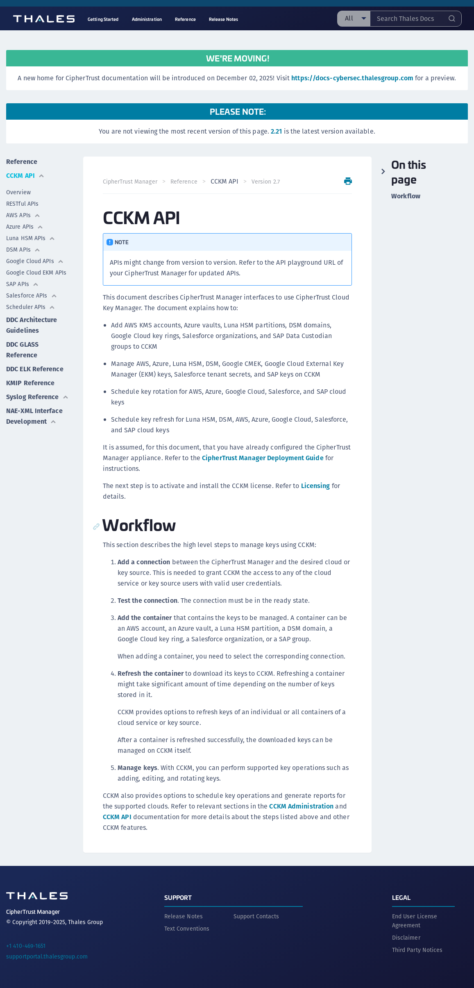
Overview (18, 192)
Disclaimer (406, 937)
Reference (21, 161)
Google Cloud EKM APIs (36, 272)
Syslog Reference (37, 397)
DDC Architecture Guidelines (31, 325)
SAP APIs (22, 284)
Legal (401, 897)
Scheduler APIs (30, 307)
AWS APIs (23, 215)
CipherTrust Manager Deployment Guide (263, 458)
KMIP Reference (30, 383)
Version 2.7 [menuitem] (266, 181)
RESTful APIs (22, 203)
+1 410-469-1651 (26, 946)
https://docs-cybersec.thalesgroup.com (352, 78)
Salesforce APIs (31, 295)
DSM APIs (23, 249)
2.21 (276, 131)
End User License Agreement (415, 920)
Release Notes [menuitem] (223, 19)
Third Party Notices (417, 950)
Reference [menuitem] (185, 19)
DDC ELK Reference (35, 369)
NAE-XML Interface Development (34, 416)
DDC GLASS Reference (22, 350)
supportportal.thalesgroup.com (47, 956)
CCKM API (25, 175)
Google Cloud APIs (35, 261)
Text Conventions (187, 928)
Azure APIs (24, 226)
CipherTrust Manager (130, 181)
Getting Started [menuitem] (103, 19)
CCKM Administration (301, 806)
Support (178, 897)
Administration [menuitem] (147, 19)
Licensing (315, 486)
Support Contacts (256, 916)
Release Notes (183, 916)
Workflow (405, 196)
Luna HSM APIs (30, 238)
